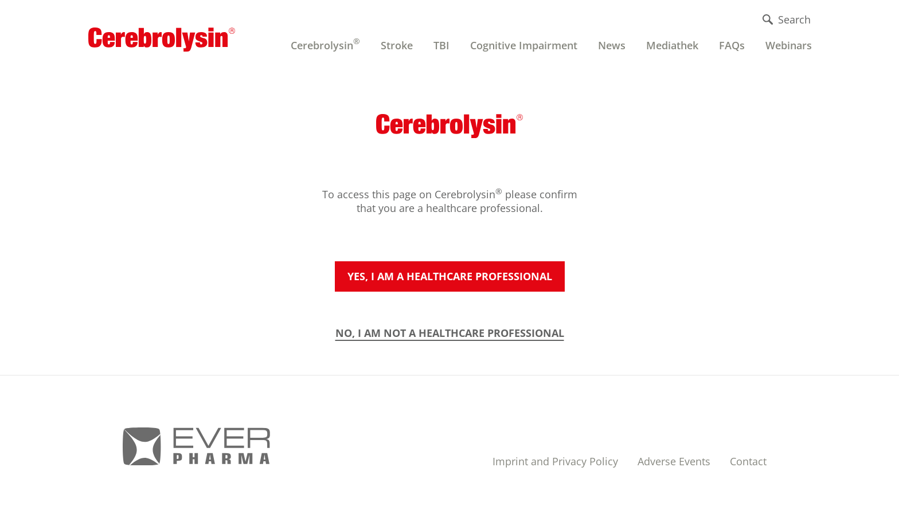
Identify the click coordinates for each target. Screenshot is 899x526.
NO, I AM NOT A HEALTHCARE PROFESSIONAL (449, 333)
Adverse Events (674, 461)
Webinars (788, 45)
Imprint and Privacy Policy (555, 461)
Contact (748, 461)
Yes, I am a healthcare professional (449, 276)
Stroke (397, 45)
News (612, 45)
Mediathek (672, 45)
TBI (441, 45)
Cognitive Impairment (523, 45)
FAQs (732, 45)
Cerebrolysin (325, 44)
